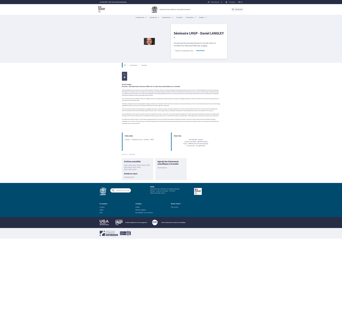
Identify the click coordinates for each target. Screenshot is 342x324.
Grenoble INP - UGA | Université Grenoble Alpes (113, 2)
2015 (125, 169)
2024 (130, 165)
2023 (134, 165)
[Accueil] (125, 65)
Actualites (144, 65)
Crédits (137, 207)
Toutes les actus (129, 177)
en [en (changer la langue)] (241, 2)
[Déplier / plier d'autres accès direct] (215, 2)
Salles (101, 209)
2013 (135, 169)
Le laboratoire (133, 65)
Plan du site (174, 207)
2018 (130, 167)
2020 (148, 165)
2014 (130, 169)
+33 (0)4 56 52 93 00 (121, 190)
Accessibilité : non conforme (144, 212)
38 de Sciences (162, 167)
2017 (134, 167)
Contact (102, 207)
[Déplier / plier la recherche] (237, 9)
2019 (125, 167)
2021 (143, 165)
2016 (139, 167)
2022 (139, 165)
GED (101, 212)
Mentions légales (140, 209)
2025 (125, 165)
